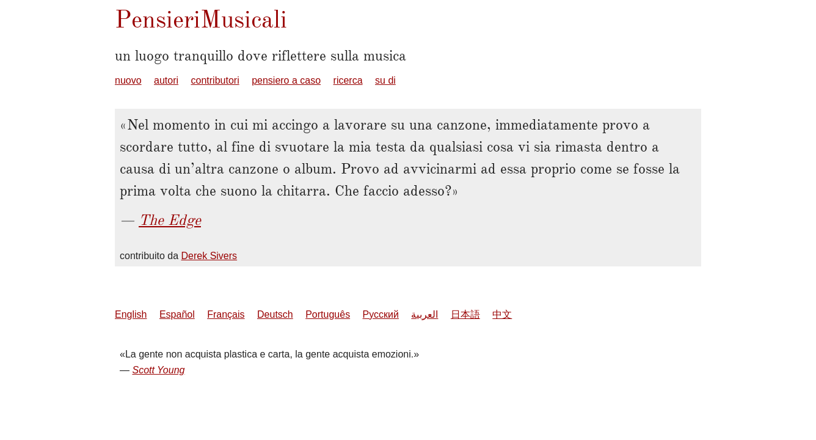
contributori (215, 80)
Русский (381, 314)
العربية (424, 314)
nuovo (128, 80)
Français (225, 314)
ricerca (348, 80)
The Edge (170, 220)
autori (166, 80)
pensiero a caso (286, 80)
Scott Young (158, 370)
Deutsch (275, 314)
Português (327, 314)
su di (385, 80)
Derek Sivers (209, 256)
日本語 (465, 314)
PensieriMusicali (201, 19)
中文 (502, 314)
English (131, 314)
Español (177, 314)
